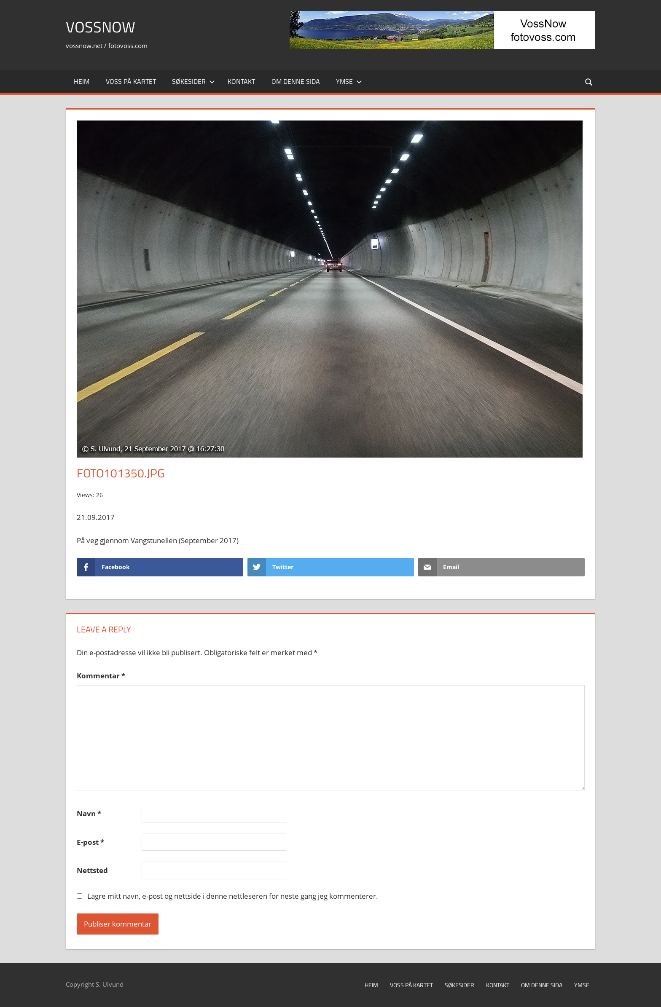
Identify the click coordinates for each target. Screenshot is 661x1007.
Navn (89, 813)
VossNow (100, 26)
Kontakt (241, 81)
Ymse (349, 81)
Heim (81, 81)
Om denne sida (295, 81)
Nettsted (92, 870)
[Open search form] (589, 81)
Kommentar (101, 675)
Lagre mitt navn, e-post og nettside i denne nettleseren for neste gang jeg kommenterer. (232, 896)
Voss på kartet (131, 81)
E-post (90, 842)
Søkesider (193, 81)
